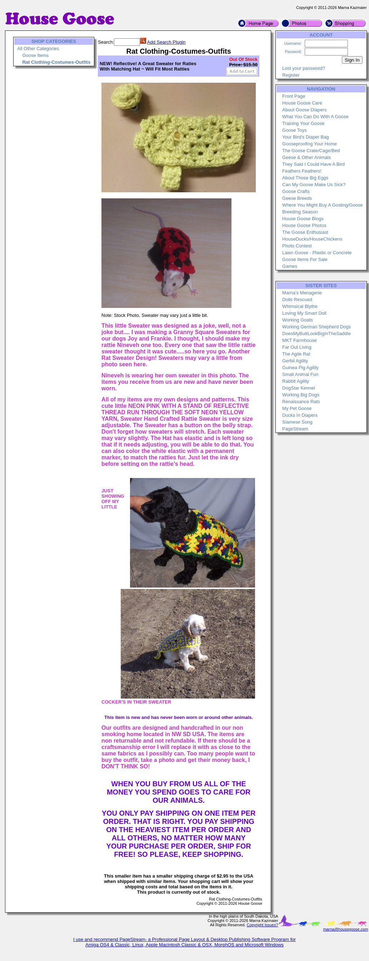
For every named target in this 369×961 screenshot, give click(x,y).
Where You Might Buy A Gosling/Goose (322, 205)
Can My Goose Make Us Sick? (313, 184)
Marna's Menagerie (302, 292)
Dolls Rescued (297, 299)
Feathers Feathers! (301, 171)
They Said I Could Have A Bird (313, 164)
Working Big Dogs (300, 394)
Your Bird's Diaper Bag (305, 137)
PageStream (295, 428)
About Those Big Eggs (305, 177)
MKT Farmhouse (299, 340)
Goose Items (35, 55)
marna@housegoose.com (345, 929)
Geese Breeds (297, 198)
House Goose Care (302, 103)
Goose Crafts (296, 191)
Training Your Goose (303, 123)
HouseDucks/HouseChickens (312, 239)
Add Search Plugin (166, 42)
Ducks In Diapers (300, 415)
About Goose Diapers (304, 109)
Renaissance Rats (301, 401)
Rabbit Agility (295, 381)
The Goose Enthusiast (305, 232)
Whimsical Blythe (300, 306)
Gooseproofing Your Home (309, 143)
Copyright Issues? (262, 925)
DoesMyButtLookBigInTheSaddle (316, 333)
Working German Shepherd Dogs (316, 326)
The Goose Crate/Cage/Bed (311, 150)
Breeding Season (300, 211)
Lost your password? (303, 68)
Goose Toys (294, 130)
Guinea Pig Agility (300, 367)
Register (290, 75)
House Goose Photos (304, 225)
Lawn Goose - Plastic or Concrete (316, 252)
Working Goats (297, 320)
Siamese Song (297, 422)
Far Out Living (296, 347)
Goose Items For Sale (304, 259)
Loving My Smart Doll (304, 313)
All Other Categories (38, 48)
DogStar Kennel (298, 388)
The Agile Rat (296, 354)
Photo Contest (296, 245)
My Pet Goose (296, 408)
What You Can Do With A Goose (315, 116)
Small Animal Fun (300, 374)
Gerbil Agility (295, 360)
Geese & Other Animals (306, 157)
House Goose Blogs (303, 218)
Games (289, 266)
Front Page (293, 96)
